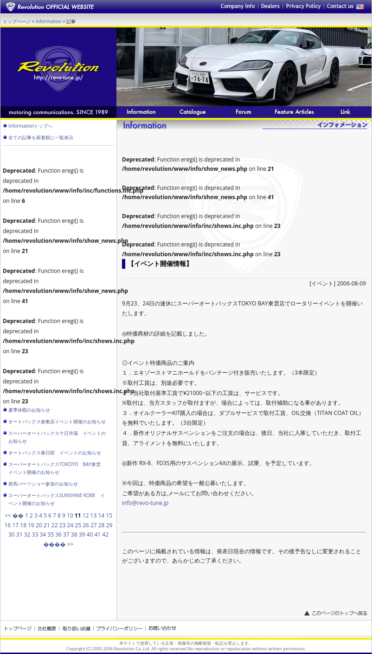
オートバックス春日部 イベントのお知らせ (54, 452)
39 (82, 534)
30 (11, 534)
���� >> (59, 544)
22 (54, 525)
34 (42, 534)
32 (27, 534)
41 (97, 534)
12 (86, 515)
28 (101, 525)
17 (15, 525)
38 (74, 534)
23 (62, 525)
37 (66, 534)
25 (78, 525)
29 (109, 525)
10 (70, 515)
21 (47, 525)
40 (90, 534)
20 (39, 525)
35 (50, 534)
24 (70, 525)
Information (48, 21)
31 (19, 534)
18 (23, 525)
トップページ (17, 21)
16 (8, 525)
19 (31, 525)
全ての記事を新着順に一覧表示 (40, 137)
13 (93, 515)
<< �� (14, 515)
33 (35, 534)
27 (93, 525)
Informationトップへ (30, 126)
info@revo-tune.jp (145, 503)
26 (86, 525)
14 (101, 515)
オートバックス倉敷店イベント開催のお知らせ (57, 421)
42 (105, 534)
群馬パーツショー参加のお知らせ (43, 483)
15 (109, 515)
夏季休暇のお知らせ (29, 410)
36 (58, 534)
